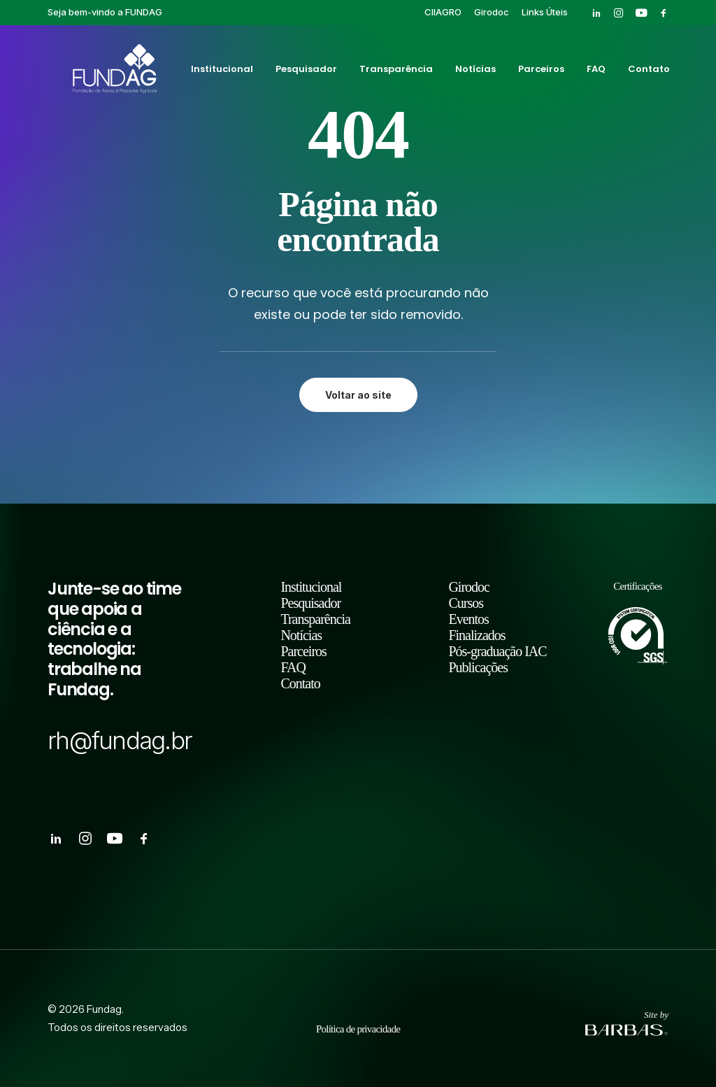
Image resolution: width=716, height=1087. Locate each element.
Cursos (465, 603)
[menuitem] (443, 12)
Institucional (220, 72)
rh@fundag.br (120, 740)
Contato (647, 72)
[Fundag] (95, 72)
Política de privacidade (358, 1029)
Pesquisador (305, 72)
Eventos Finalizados (476, 627)
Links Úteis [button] (545, 11)
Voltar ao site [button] (358, 395)
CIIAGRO (442, 11)
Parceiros (540, 72)
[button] (596, 12)
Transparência (394, 72)
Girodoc (491, 11)
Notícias (474, 72)
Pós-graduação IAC (497, 651)
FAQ (594, 72)
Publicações (478, 667)
